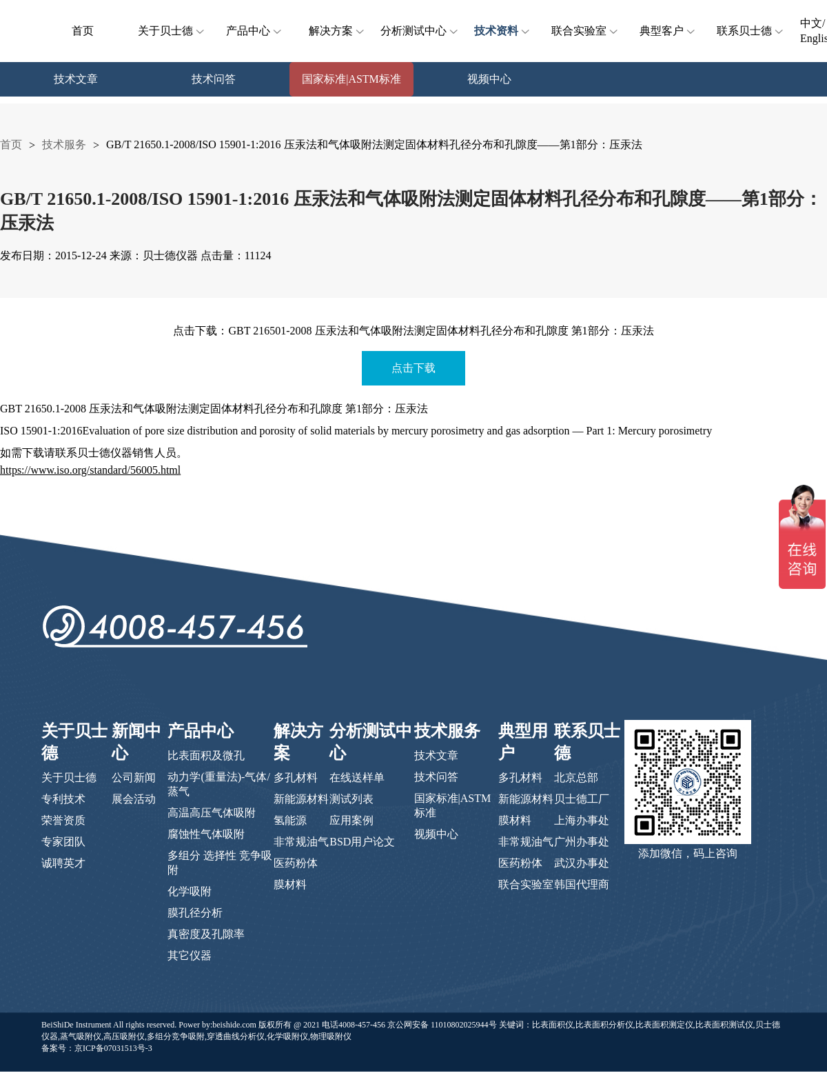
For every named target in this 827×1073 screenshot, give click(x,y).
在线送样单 (357, 777)
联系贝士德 (751, 31)
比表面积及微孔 (206, 755)
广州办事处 (581, 842)
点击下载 (413, 368)
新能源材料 (301, 799)
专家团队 (63, 842)
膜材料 (290, 884)
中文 (811, 23)
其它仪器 (189, 955)
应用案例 (351, 820)
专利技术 (63, 799)
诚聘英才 (63, 863)
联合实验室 (585, 31)
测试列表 (351, 799)
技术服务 (64, 144)
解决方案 (338, 31)
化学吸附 (189, 891)
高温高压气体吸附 (211, 813)
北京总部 (576, 777)
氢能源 (290, 820)
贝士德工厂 (581, 799)
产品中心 (255, 31)
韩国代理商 (581, 884)
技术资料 (503, 31)
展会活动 (134, 799)
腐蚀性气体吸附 (206, 834)
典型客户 (668, 31)
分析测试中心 (417, 31)
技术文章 (436, 755)
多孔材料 (296, 777)
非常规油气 (301, 842)
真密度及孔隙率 (206, 934)
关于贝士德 (172, 31)
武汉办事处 (581, 863)
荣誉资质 (63, 820)
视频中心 (436, 834)
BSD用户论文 (362, 842)
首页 (83, 31)
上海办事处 (581, 820)
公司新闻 (134, 777)
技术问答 (436, 777)
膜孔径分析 (195, 913)
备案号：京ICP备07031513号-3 (96, 1048)
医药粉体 (296, 863)
